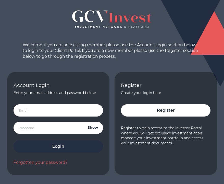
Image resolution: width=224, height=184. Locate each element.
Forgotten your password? (41, 162)
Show (93, 127)
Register (166, 110)
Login (58, 146)
